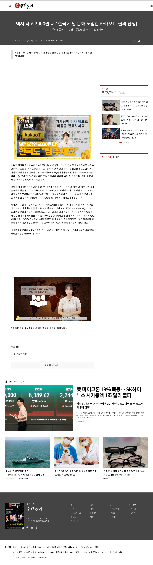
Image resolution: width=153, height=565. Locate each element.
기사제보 (132, 505)
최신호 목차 (114, 509)
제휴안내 (41, 547)
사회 (72, 509)
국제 (92, 509)
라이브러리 (113, 513)
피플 (92, 517)
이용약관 (56, 547)
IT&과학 (93, 513)
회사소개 (16, 547)
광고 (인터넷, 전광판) (29, 547)
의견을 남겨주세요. (21, 354)
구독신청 (132, 509)
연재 (111, 505)
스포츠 (73, 517)
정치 (72, 505)
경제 (92, 505)
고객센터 (48, 547)
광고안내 (132, 513)
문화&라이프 (76, 513)
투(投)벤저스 (109, 92)
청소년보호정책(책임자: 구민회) (87, 547)
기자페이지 (113, 517)
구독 (122, 92)
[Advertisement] (46, 254)
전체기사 (74, 521)
